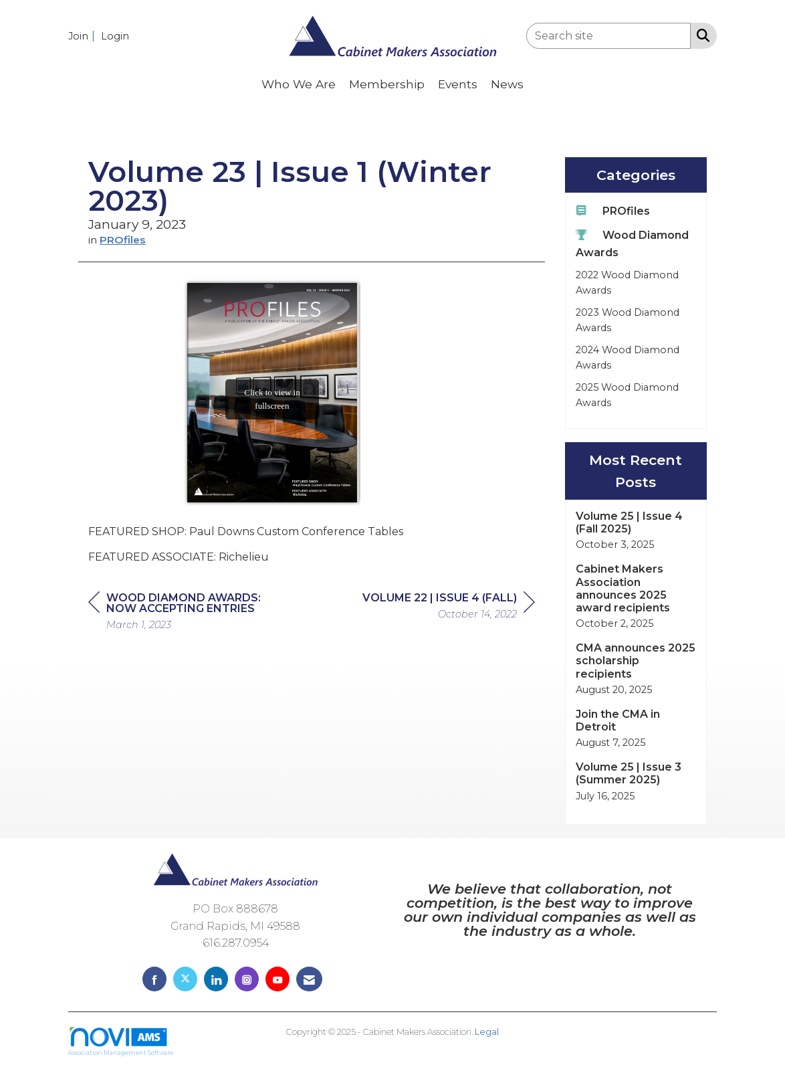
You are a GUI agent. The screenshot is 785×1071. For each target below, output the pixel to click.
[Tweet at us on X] (185, 979)
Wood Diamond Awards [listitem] (632, 243)
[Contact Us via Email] (309, 979)
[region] (448, 608)
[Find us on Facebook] (154, 979)
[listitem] (83, 35)
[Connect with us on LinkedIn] (216, 979)
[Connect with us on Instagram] (247, 979)
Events (457, 84)
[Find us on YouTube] (277, 979)
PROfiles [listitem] (613, 210)
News (507, 84)
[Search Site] (700, 35)
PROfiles (123, 239)
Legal (487, 1032)
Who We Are (298, 84)
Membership (387, 84)
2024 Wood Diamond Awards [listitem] (627, 357)
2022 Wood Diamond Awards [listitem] (627, 282)
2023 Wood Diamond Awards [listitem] (627, 320)
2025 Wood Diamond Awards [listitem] (627, 395)
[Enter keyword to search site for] (608, 36)
